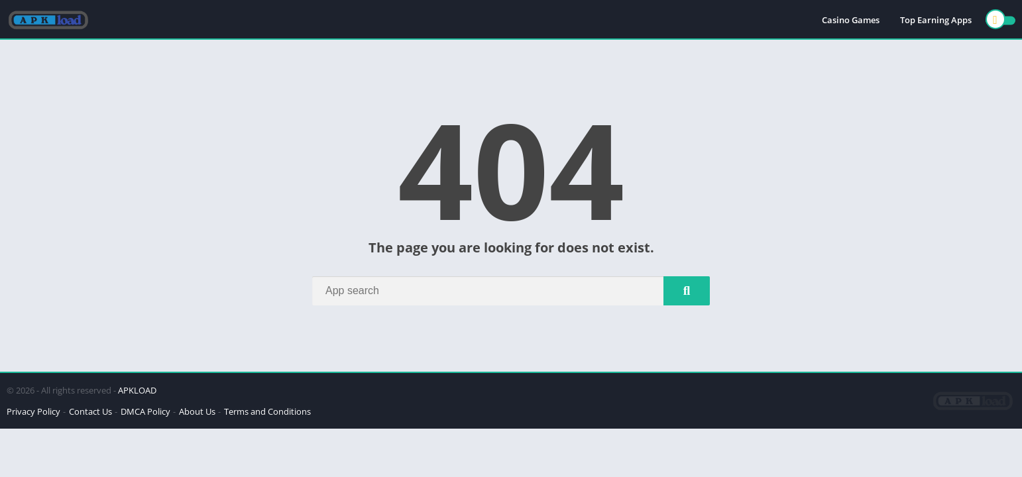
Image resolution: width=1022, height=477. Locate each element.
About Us (197, 411)
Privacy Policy (33, 411)
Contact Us (90, 411)
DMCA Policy (145, 411)
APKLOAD (137, 390)
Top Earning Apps (936, 20)
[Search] (511, 290)
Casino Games (851, 20)
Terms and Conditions (267, 411)
